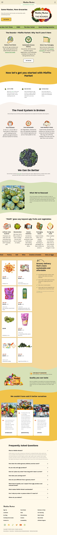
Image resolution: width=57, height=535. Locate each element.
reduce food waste (10, 52)
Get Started (6, 19)
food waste (19, 173)
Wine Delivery (23, 515)
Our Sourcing (41, 512)
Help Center (40, 517)
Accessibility (23, 520)
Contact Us (5, 520)
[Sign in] (55, 2)
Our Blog (5, 515)
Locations (5, 512)
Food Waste (23, 510)
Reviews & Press (41, 510)
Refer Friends (41, 515)
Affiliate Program (42, 520)
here (39, 291)
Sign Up (5, 510)
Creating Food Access (8, 517)
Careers (22, 517)
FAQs (21, 512)
